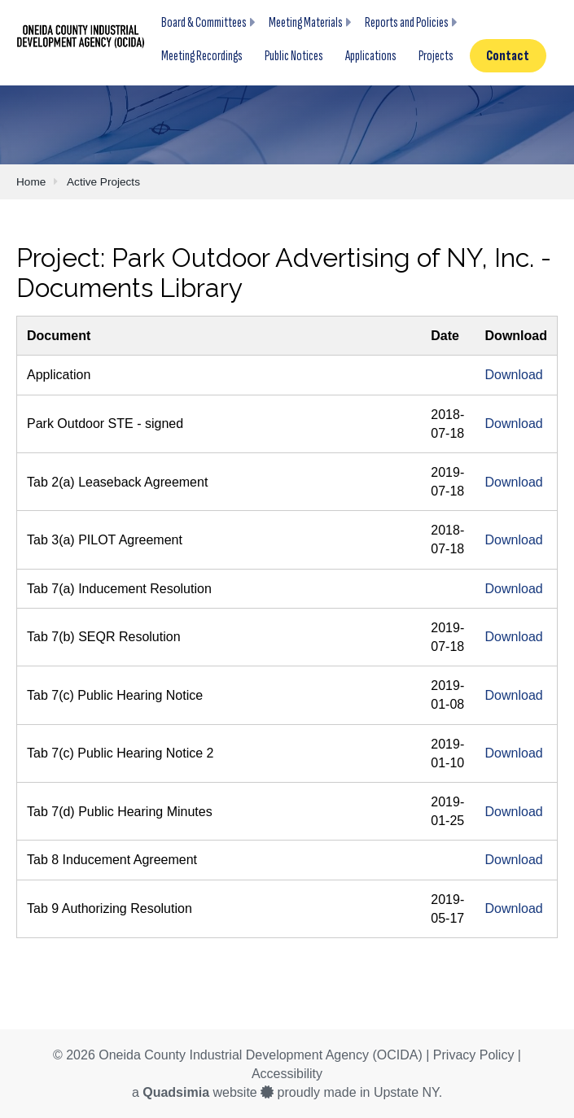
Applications (371, 55)
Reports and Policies (407, 22)
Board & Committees (204, 22)
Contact (507, 55)
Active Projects (103, 182)
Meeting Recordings (202, 55)
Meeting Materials (306, 22)
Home (31, 182)
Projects (436, 55)
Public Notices (294, 55)
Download (514, 375)
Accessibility (287, 1074)
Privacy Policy (474, 1055)
